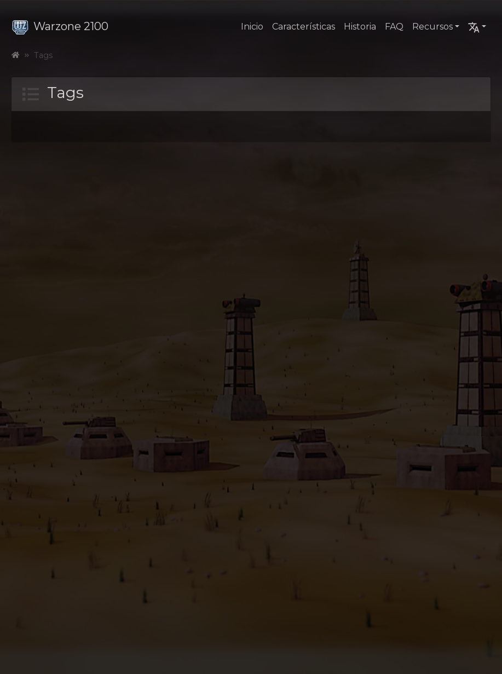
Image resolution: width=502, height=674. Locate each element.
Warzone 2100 (59, 26)
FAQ (394, 26)
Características (303, 26)
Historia (360, 26)
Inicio (252, 26)
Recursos (432, 26)
